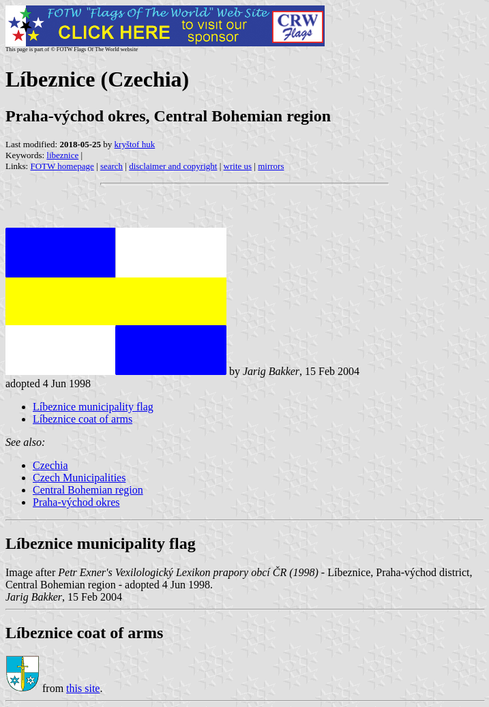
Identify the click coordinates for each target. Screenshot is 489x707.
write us (238, 166)
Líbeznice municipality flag (93, 406)
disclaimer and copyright (173, 166)
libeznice (62, 155)
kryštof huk (135, 144)
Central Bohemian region (88, 490)
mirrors (271, 166)
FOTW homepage (61, 166)
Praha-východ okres (76, 502)
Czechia (50, 465)
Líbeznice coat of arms (82, 419)
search (111, 166)
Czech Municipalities (79, 477)
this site (83, 688)
